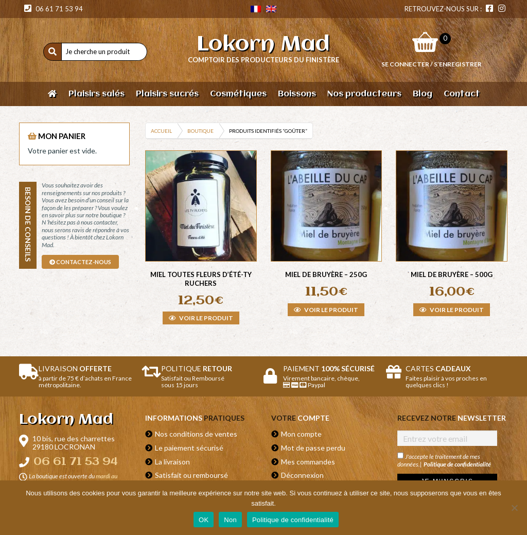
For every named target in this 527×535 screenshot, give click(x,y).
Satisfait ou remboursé (191, 475)
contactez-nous (80, 261)
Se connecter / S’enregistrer (431, 64)
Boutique (200, 131)
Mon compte (301, 433)
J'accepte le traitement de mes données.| (444, 460)
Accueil (161, 131)
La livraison (172, 461)
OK (203, 520)
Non (230, 520)
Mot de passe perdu (313, 447)
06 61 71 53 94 (53, 9)
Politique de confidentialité (457, 464)
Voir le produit (201, 318)
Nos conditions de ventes (196, 433)
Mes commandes (308, 461)
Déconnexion (302, 475)
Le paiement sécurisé (189, 447)
